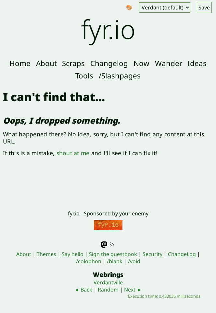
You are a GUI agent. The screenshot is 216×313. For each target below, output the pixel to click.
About (46, 63)
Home (20, 63)
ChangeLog (182, 254)
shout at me (73, 153)
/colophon (88, 261)
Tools (84, 76)
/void (134, 261)
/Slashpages (120, 76)
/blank (114, 261)
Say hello (72, 254)
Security (152, 254)
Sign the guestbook (113, 254)
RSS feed (112, 244)
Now (141, 63)
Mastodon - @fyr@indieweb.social (104, 244)
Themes (46, 254)
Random (108, 289)
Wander (168, 63)
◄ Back (83, 289)
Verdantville (108, 282)
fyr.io (108, 29)
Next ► (133, 289)
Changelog (109, 63)
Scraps (73, 63)
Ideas (197, 63)
